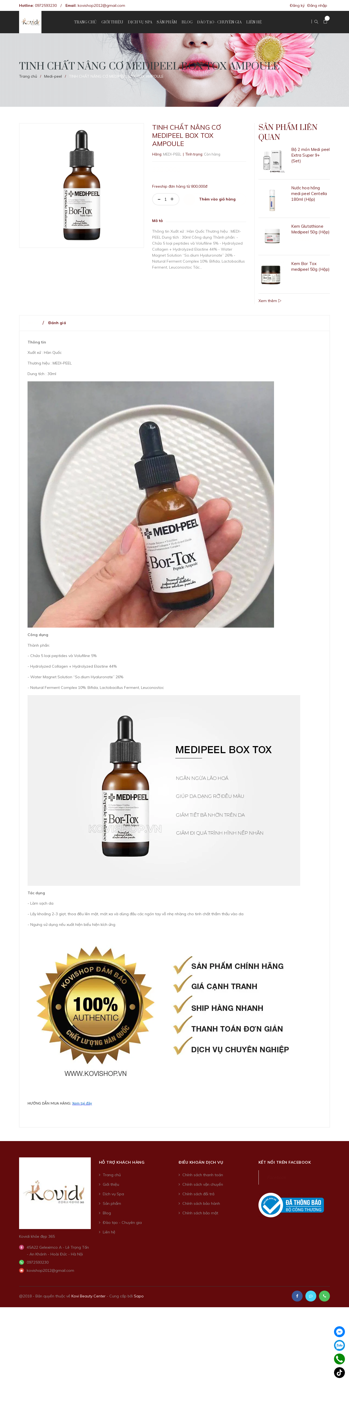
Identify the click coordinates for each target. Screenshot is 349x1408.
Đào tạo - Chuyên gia (122, 1216)
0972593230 (46, 5)
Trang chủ (112, 1168)
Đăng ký (297, 5)
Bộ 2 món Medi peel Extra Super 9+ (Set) (310, 164)
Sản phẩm (112, 1197)
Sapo (139, 1289)
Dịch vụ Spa (113, 1187)
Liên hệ (109, 1226)
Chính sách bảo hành (201, 1197)
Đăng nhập (317, 5)
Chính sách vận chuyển (202, 1178)
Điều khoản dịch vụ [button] (201, 1156)
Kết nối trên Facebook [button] (284, 1156)
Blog (107, 1207)
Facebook (276, 1171)
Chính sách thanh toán (202, 1168)
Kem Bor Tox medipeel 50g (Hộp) (310, 268)
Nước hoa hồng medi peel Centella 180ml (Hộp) (309, 203)
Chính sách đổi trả (198, 1187)
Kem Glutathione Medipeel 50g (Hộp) (310, 238)
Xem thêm (269, 294)
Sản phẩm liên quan (289, 137)
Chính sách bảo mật (200, 1207)
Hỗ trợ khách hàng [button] (122, 1156)
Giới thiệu (111, 1178)
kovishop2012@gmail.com (101, 5)
